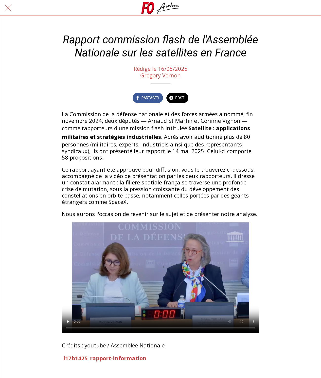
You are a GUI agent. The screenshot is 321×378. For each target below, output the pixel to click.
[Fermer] (8, 8)
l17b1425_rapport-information (104, 358)
